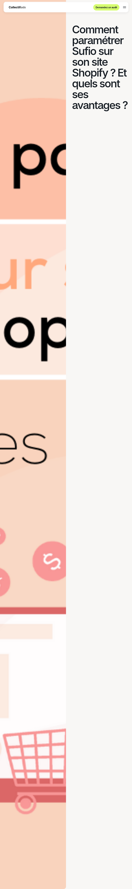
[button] (124, 7)
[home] (17, 7)
